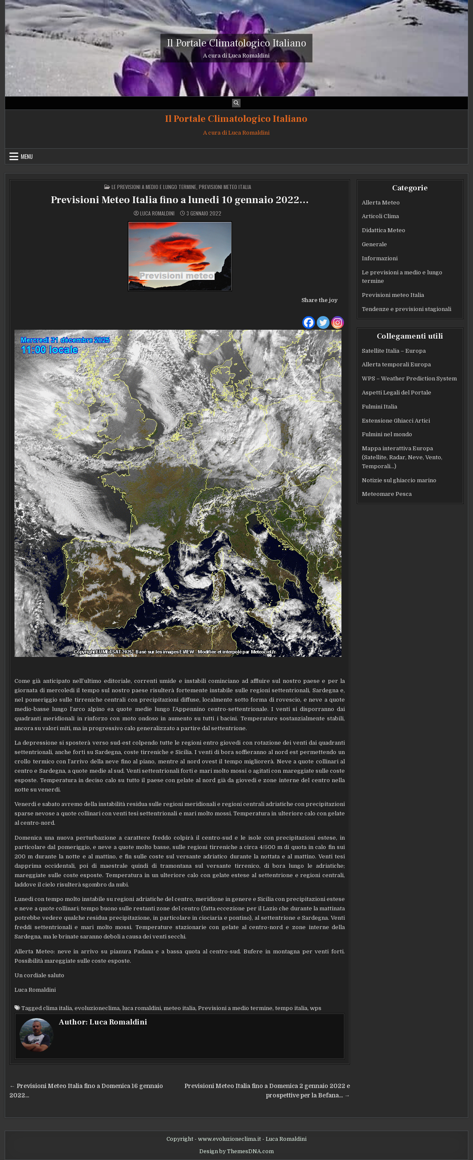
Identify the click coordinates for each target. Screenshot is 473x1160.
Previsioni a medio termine (235, 1008)
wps (315, 1008)
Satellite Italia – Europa (394, 351)
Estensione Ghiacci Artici (396, 420)
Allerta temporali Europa (396, 364)
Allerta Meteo (381, 202)
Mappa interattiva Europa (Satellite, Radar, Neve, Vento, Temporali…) (402, 457)
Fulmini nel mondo (387, 434)
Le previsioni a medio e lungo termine (154, 186)
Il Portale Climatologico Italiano (236, 42)
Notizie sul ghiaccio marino (399, 480)
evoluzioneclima (97, 1008)
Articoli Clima (380, 216)
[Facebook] (308, 317)
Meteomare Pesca (387, 494)
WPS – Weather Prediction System (409, 378)
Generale (374, 244)
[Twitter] (323, 317)
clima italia (57, 1008)
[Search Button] (236, 103)
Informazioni (380, 258)
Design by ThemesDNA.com (236, 1151)
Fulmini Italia (379, 406)
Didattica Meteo (383, 230)
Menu (27, 156)
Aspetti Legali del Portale (396, 392)
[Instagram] (337, 317)
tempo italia (291, 1008)
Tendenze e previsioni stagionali (406, 309)
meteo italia (179, 1008)
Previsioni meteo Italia (225, 186)
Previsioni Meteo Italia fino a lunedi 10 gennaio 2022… (180, 200)
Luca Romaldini (157, 213)
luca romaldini (141, 1008)
